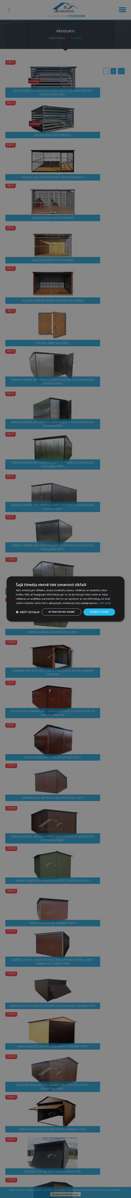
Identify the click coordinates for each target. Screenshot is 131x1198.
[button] (28, 618)
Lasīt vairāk (105, 600)
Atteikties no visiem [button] (59, 609)
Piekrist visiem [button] (99, 609)
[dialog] (65, 599)
